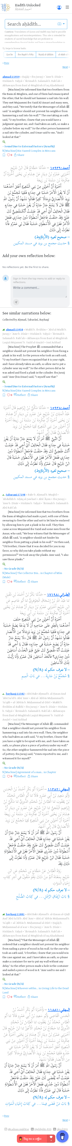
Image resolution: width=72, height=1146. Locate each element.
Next (65, 67)
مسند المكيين (22, 243)
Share (20, 155)
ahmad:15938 (14, 329)
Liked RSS (62, 1129)
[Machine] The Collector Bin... (22, 573)
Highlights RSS (42, 1129)
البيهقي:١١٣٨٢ (59, 789)
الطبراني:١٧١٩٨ (58, 594)
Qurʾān (9, 54)
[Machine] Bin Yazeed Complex (22, 151)
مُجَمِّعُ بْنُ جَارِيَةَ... (53, 676)
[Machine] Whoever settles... (21, 988)
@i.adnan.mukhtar (18, 1129)
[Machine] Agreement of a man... (23, 772)
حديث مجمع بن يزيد (52, 243)
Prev (6, 63)
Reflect (21, 395)
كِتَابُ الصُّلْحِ (24, 896)
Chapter (51, 772)
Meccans (50, 151)
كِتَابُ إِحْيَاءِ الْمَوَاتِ (18, 1104)
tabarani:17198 (15, 494)
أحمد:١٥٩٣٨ (60, 408)
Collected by (9, 319)
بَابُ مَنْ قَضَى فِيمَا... (51, 1104)
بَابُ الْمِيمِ (28, 676)
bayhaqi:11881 (15, 914)
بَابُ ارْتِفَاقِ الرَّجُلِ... (52, 896)
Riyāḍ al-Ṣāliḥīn (46, 54)
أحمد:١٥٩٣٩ (60, 168)
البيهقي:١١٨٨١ (59, 1010)
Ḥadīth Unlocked (28, 5)
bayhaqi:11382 (15, 694)
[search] (30, 24)
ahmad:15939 (11, 77)
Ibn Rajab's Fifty (26, 54)
